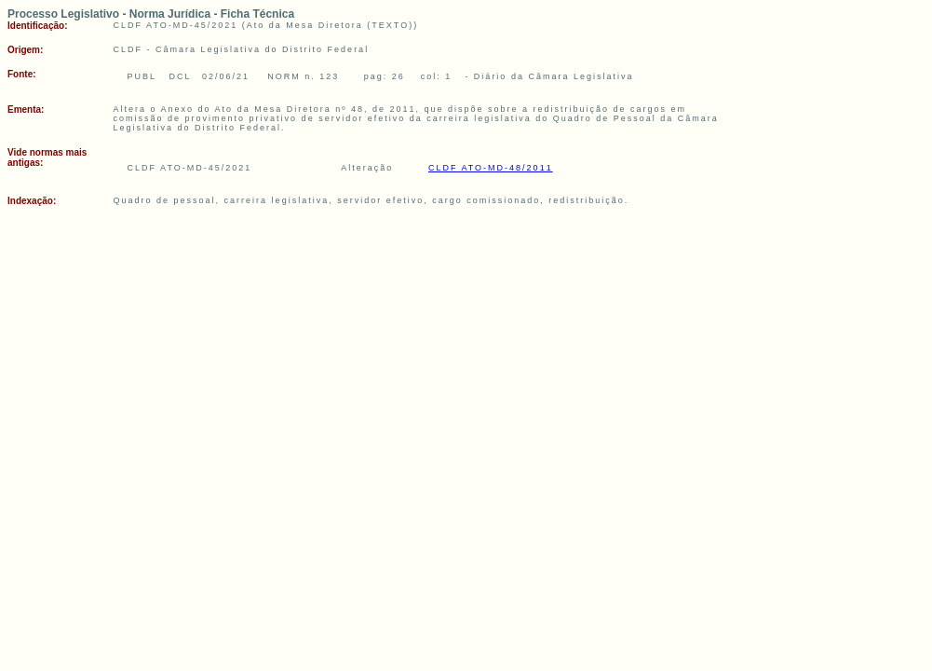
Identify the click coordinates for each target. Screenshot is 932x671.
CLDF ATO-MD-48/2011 (490, 167)
